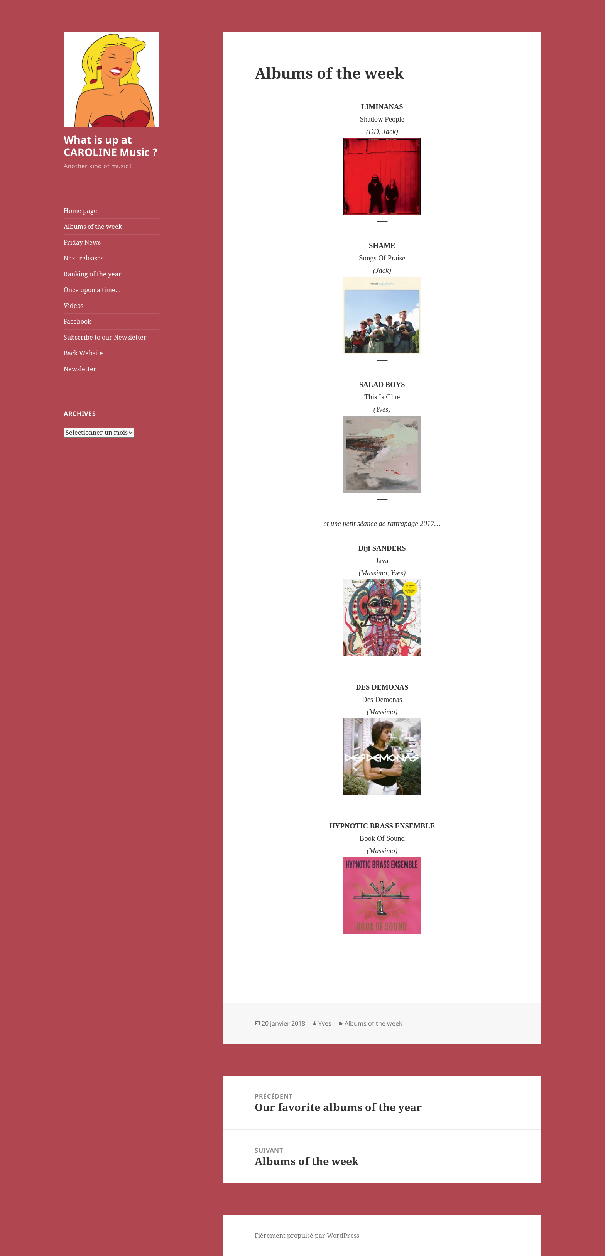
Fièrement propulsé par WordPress (307, 1235)
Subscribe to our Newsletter (105, 337)
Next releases (83, 258)
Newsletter (80, 369)
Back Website (83, 353)
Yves (324, 1023)
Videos (73, 305)
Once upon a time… (92, 290)
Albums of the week (93, 226)
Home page (80, 210)
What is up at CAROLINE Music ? (110, 145)
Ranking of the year (93, 274)
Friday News (82, 242)
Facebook (77, 321)
